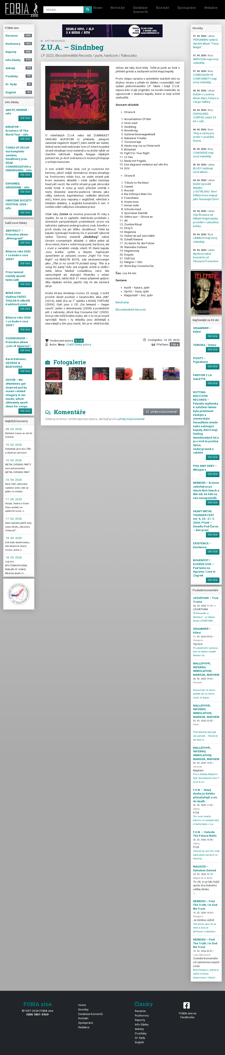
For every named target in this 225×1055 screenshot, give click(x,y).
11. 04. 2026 (14, 499)
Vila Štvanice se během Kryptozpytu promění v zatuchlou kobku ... (206, 219)
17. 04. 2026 (14, 518)
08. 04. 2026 (14, 429)
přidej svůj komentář (161, 411)
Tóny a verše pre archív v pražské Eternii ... (203, 135)
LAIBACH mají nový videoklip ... (205, 238)
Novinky (117, 7)
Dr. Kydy (140, 1037)
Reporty (140, 1020)
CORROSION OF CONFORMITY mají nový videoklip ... (205, 77)
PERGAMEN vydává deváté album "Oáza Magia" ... (206, 42)
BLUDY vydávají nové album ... (204, 168)
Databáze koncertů (140, 9)
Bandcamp (122, 302)
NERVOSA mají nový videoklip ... (205, 59)
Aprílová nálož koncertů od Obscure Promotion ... (205, 258)
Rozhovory (142, 1015)
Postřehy (140, 1033)
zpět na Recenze (53, 41)
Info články (141, 1024)
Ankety (139, 1029)
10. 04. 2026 (14, 444)
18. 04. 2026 (14, 538)
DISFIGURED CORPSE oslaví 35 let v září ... (204, 116)
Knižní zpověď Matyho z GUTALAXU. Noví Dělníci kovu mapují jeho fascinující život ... (206, 191)
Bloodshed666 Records (131, 309)
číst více (25, 118)
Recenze (140, 1011)
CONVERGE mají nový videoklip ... (203, 153)
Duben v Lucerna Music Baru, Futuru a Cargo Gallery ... (206, 96)
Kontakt (162, 7)
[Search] (65, 9)
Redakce (210, 7)
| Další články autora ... (79, 344)
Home (97, 7)
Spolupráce (186, 7)
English (139, 1042)
